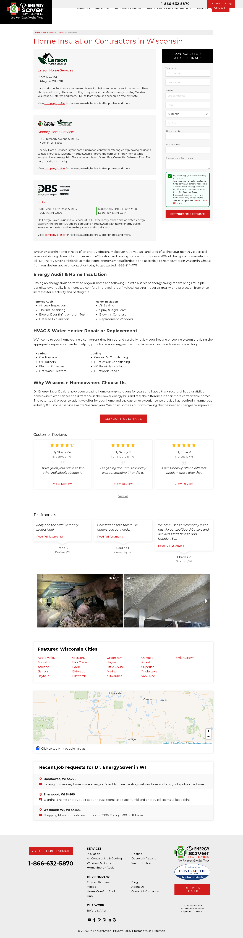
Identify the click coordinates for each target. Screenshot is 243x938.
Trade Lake (149, 671)
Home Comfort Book (101, 891)
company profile (55, 103)
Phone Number (174, 131)
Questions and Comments (179, 158)
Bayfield (43, 676)
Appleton (44, 662)
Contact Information (145, 891)
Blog (134, 882)
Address (169, 90)
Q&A (90, 896)
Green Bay (114, 657)
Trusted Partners (98, 882)
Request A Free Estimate (51, 851)
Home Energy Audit (100, 867)
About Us (137, 886)
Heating (136, 854)
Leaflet (166, 743)
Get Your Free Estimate (123, 418)
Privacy (178, 203)
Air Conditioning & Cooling (104, 858)
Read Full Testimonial (49, 536)
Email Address (173, 144)
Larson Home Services (55, 70)
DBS (41, 202)
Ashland (43, 667)
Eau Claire (79, 662)
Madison (113, 671)
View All (123, 496)
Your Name (171, 68)
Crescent (78, 657)
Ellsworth (79, 676)
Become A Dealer (192, 889)
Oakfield (147, 657)
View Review (62, 483)
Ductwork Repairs (143, 858)
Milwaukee (114, 676)
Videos (91, 886)
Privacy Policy (122, 930)
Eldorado (78, 671)
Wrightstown (185, 657)
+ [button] (208, 731)
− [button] (208, 736)
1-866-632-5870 (175, 4)
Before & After (96, 910)
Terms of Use (200, 200)
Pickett (146, 662)
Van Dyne (148, 676)
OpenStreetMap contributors (200, 743)
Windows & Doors (99, 863)
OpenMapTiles (179, 743)
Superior (147, 667)
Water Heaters (141, 863)
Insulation (93, 854)
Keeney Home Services (56, 132)
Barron (43, 671)
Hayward (113, 662)
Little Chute (115, 667)
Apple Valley (47, 657)
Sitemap (159, 930)
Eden (76, 667)
